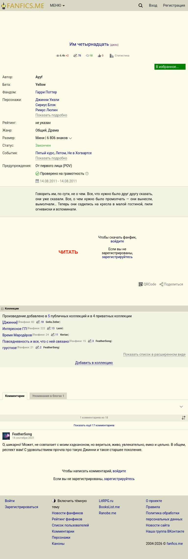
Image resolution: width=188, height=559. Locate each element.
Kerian (64, 334)
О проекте (154, 501)
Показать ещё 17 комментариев (94, 425)
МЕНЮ (57, 5)
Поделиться (173, 284)
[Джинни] (9, 322)
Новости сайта (158, 525)
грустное (9, 348)
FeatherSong (103, 341)
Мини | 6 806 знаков (51, 138)
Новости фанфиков (67, 513)
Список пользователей (70, 525)
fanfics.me (175, 544)
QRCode (150, 284)
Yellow (40, 85)
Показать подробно (51, 115)
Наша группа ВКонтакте (165, 531)
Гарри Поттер (46, 92)
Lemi (59, 328)
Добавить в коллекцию (94, 363)
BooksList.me (109, 507)
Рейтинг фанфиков (67, 519)
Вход (153, 5)
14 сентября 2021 (23, 437)
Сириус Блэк (45, 105)
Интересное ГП (14, 329)
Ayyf (38, 77)
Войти (10, 501)
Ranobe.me (107, 513)
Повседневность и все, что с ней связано (35, 341)
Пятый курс (44, 153)
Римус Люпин (46, 110)
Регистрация (174, 5)
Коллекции (12, 308)
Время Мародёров (17, 335)
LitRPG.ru (106, 501)
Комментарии (63, 531)
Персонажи (61, 537)
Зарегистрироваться (21, 507)
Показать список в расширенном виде (154, 354)
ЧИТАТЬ (68, 252)
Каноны (58, 544)
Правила (153, 507)
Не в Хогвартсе (80, 153)
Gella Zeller (52, 322)
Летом (61, 153)
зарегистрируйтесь (117, 257)
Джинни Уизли (47, 100)
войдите (117, 241)
